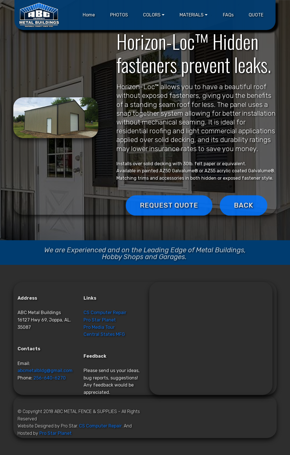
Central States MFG (104, 381)
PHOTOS (119, 15)
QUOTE (256, 15)
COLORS (152, 15)
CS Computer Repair (105, 359)
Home (89, 15)
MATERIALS (192, 15)
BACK (243, 215)
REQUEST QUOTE (169, 215)
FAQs (228, 15)
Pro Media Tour (99, 374)
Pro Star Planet (100, 367)
